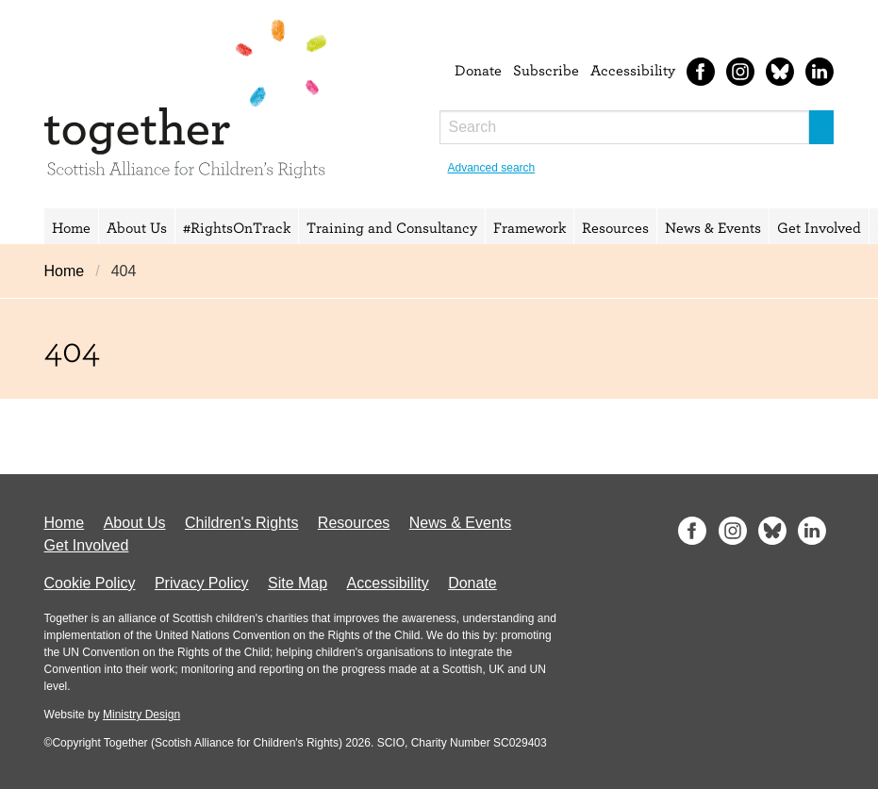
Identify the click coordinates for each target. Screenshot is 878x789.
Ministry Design (141, 714)
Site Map (297, 583)
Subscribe (546, 69)
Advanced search (492, 167)
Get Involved (819, 227)
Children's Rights (241, 523)
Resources (615, 227)
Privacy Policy (202, 583)
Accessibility (632, 69)
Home (71, 227)
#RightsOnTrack (236, 227)
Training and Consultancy (391, 227)
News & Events (713, 227)
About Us (137, 227)
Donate (478, 69)
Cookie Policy (90, 583)
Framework (529, 227)
